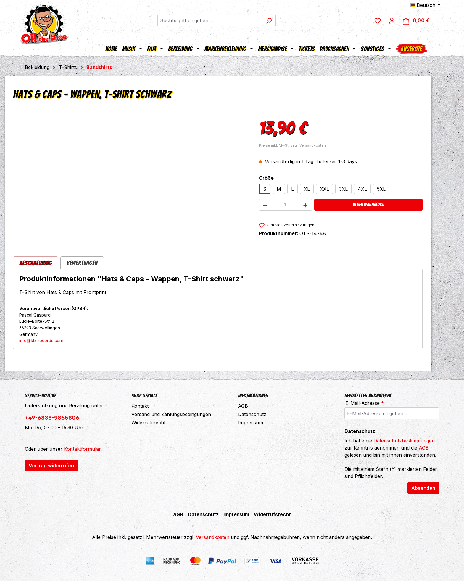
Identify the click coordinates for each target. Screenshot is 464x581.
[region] (130, 178)
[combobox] (213, 21)
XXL (324, 189)
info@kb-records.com (41, 340)
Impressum (250, 423)
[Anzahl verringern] (265, 205)
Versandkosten (212, 537)
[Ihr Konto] (397, 21)
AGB (243, 406)
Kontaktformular (82, 449)
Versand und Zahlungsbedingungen (171, 414)
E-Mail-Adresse (364, 403)
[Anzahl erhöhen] (305, 205)
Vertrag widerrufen (51, 465)
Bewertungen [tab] (82, 263)
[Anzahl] (285, 205)
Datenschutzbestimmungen (404, 441)
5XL (381, 189)
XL (307, 189)
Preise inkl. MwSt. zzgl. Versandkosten (292, 145)
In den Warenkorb (368, 204)
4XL (362, 189)
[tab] (35, 262)
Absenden (423, 488)
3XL (343, 189)
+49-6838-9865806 (52, 418)
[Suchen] (272, 21)
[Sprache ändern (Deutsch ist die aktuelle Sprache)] (425, 5)
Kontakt (140, 406)
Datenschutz (252, 414)
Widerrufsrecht (148, 423)
